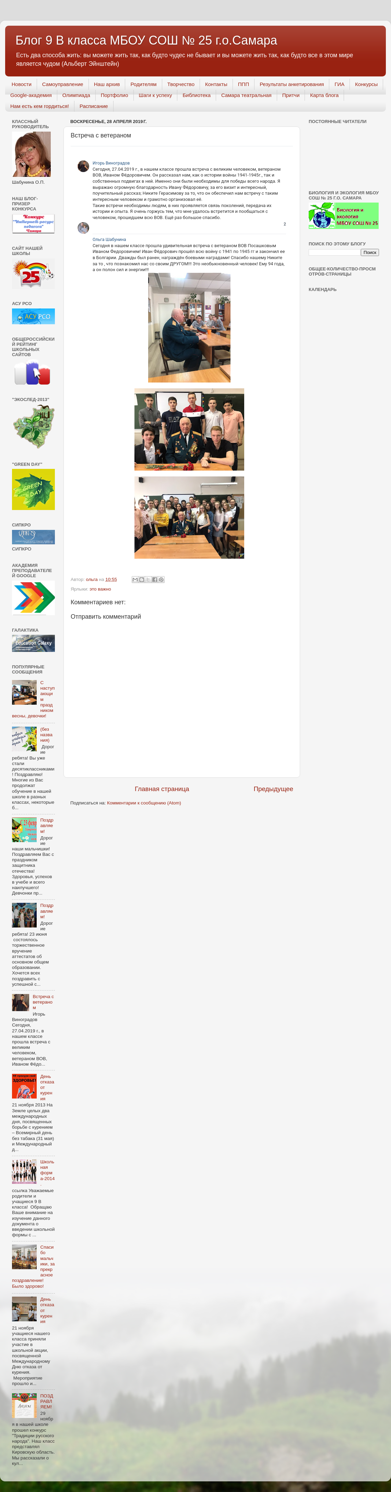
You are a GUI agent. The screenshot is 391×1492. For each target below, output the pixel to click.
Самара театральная (246, 95)
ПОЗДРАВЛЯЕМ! (46, 1401)
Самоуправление (62, 84)
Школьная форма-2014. (47, 1173)
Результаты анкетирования (292, 84)
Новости (22, 84)
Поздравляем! (46, 825)
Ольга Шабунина (109, 239)
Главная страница (162, 788)
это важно (100, 589)
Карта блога (324, 95)
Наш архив (107, 84)
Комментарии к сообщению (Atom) (144, 802)
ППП (243, 84)
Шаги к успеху (155, 95)
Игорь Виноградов (111, 163)
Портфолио (114, 95)
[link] (284, 163)
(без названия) (46, 735)
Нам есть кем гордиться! (39, 106)
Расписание (94, 106)
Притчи (291, 95)
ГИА (339, 84)
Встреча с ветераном (43, 1002)
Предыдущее (273, 788)
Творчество (180, 84)
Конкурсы (366, 84)
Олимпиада (76, 95)
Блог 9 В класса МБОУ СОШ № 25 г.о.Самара (146, 40)
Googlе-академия (31, 95)
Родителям (143, 84)
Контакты (216, 84)
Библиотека (196, 95)
